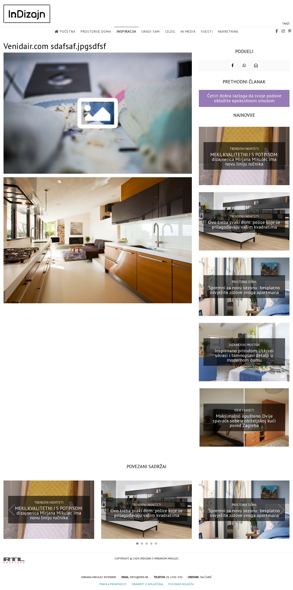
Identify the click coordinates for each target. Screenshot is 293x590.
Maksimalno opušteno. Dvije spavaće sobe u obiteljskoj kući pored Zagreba (244, 420)
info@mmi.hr (139, 576)
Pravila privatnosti (112, 583)
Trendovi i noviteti (244, 148)
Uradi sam (150, 32)
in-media (188, 32)
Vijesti (207, 32)
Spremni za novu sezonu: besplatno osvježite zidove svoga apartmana (244, 289)
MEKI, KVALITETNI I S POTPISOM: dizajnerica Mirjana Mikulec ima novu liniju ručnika (244, 158)
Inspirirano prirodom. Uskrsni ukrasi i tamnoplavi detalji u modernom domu (244, 355)
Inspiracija (126, 32)
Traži (286, 23)
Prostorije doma (96, 32)
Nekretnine (228, 32)
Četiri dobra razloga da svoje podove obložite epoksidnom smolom (244, 97)
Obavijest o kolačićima (147, 583)
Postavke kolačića (181, 583)
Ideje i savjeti (244, 410)
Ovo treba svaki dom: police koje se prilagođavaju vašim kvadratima (244, 224)
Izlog (170, 32)
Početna (67, 32)
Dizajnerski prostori (244, 344)
